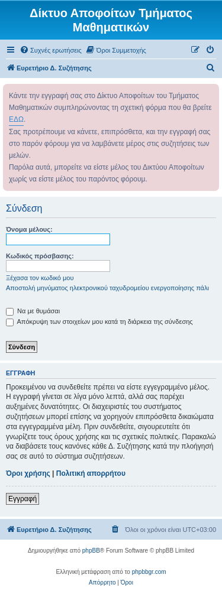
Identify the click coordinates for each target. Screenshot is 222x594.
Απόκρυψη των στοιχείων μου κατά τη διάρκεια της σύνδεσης (99, 321)
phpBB (91, 550)
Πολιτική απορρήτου (91, 473)
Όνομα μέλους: (29, 229)
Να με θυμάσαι (33, 310)
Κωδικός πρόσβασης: (40, 255)
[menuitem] (51, 50)
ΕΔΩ (16, 119)
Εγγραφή (22, 499)
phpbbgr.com (149, 572)
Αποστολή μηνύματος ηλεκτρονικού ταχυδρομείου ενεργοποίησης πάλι (107, 287)
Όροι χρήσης (28, 473)
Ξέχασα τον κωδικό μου (40, 277)
